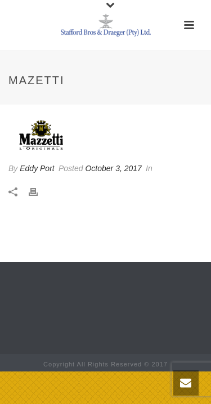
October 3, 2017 (113, 168)
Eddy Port (37, 168)
